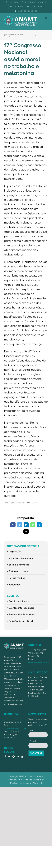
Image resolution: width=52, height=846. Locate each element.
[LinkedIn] (22, 756)
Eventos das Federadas (22, 614)
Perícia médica (17, 577)
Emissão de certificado (21, 620)
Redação (10, 503)
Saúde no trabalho (19, 571)
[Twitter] (9, 756)
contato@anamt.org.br (38, 662)
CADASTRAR (36, 753)
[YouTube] (18, 756)
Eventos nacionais (19, 601)
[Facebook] (5, 756)
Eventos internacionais (21, 607)
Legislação (15, 551)
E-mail (33, 741)
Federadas (14, 584)
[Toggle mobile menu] (46, 17)
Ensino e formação (19, 564)
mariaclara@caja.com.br (15, 728)
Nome (32, 730)
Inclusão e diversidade (21, 557)
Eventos (35, 503)
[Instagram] (13, 756)
